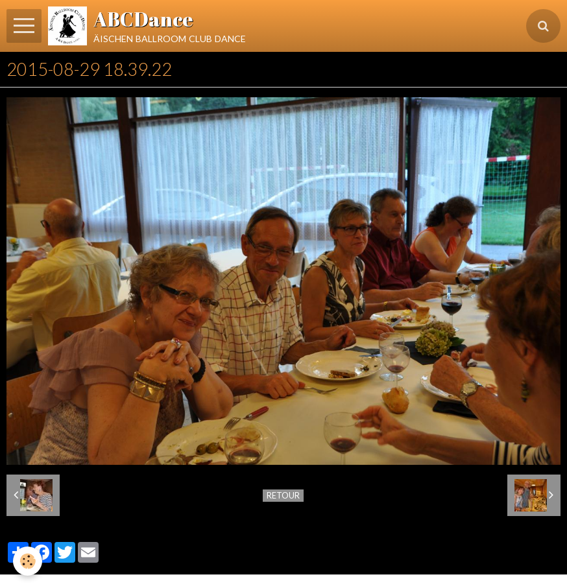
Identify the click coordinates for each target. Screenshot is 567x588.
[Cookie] (27, 561)
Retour (283, 495)
